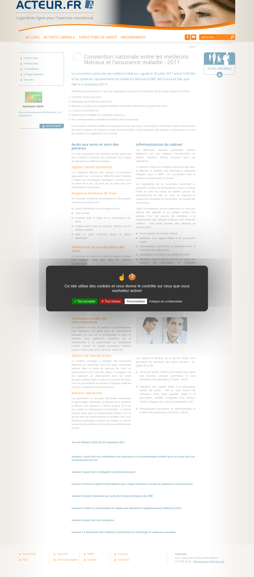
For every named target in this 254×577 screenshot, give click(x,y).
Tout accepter (84, 301)
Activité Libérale (59, 37)
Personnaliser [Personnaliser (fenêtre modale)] (136, 301)
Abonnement (133, 37)
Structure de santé (98, 37)
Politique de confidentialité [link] (165, 301)
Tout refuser (111, 301)
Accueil (32, 37)
